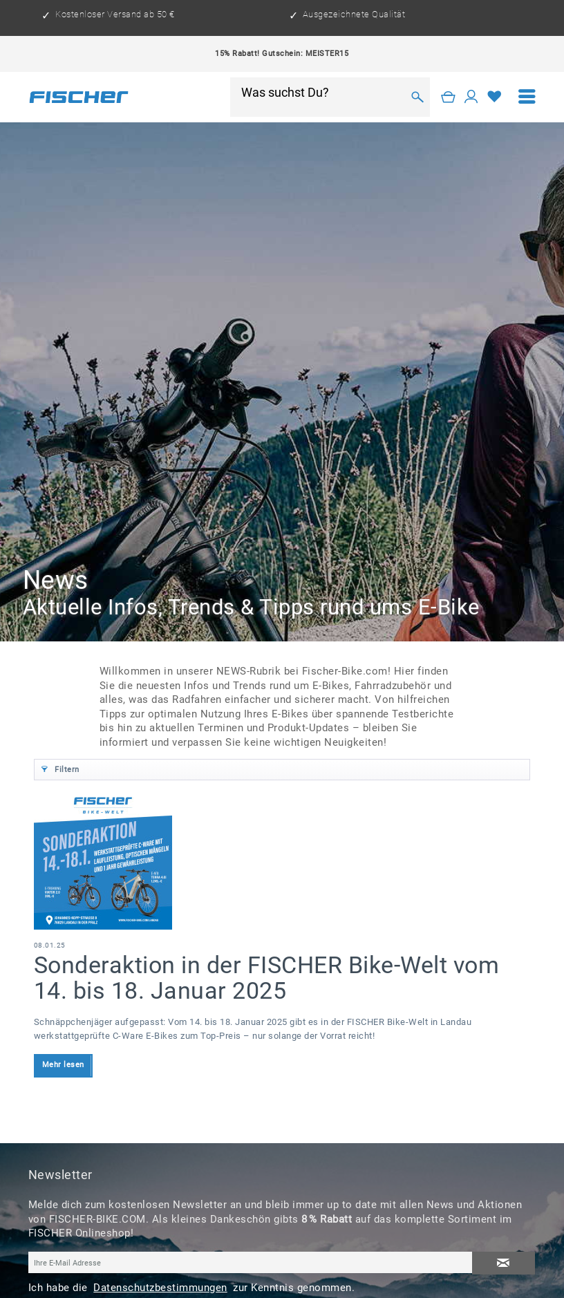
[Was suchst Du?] (321, 91)
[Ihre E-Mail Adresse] (250, 1262)
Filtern (60, 767)
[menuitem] (527, 97)
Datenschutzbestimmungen (160, 1287)
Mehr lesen (63, 1064)
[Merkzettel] (494, 97)
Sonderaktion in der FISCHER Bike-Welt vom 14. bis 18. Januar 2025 (267, 977)
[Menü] (527, 97)
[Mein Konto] (471, 97)
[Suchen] (417, 97)
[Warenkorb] (448, 97)
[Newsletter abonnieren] (504, 1263)
